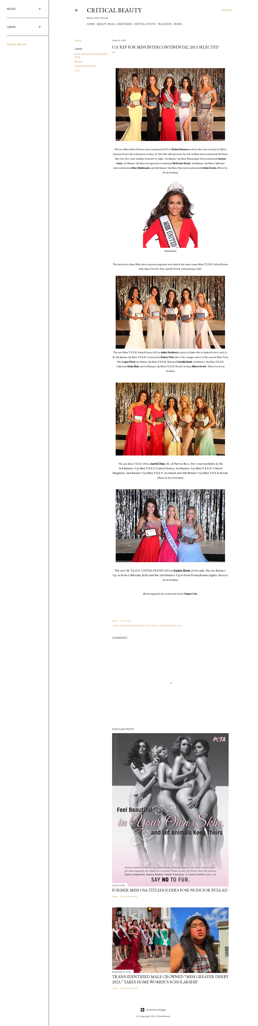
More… (178, 24)
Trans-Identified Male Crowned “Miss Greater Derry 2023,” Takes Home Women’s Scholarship (170, 979)
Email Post (125, 620)
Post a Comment (128, 896)
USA (77, 70)
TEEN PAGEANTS (85, 66)
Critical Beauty (114, 10)
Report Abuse (16, 44)
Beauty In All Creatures (114, 24)
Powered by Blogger (153, 1010)
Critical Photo (145, 24)
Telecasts (165, 24)
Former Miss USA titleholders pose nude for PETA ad (170, 890)
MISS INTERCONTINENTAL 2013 (135, 625)
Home (91, 24)
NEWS (78, 61)
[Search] (226, 10)
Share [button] (77, 40)
